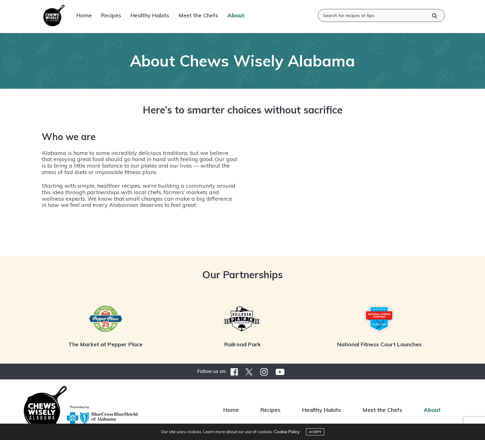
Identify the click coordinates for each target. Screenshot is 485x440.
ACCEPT (315, 432)
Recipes (111, 15)
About (235, 15)
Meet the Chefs (198, 15)
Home (84, 15)
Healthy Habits (150, 15)
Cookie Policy (287, 431)
